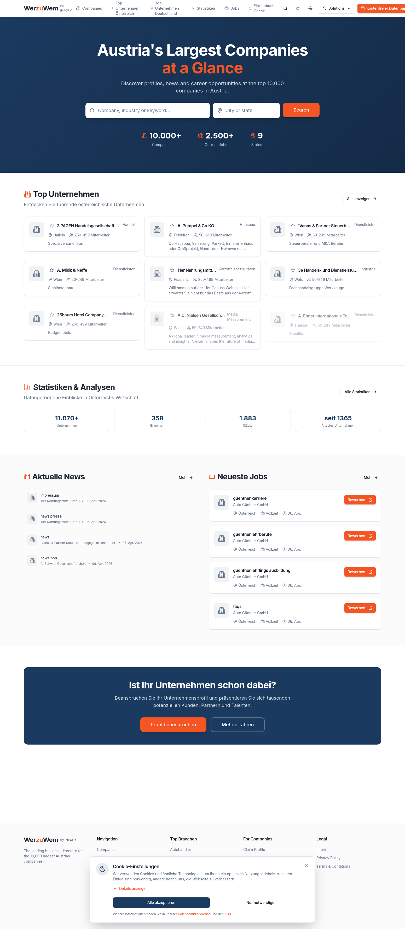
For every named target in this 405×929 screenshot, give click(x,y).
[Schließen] (306, 866)
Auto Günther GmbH (250, 504)
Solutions (336, 8)
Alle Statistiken (361, 392)
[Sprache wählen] (310, 8)
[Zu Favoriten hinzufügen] (51, 225)
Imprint (322, 849)
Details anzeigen (130, 889)
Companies (89, 8)
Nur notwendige (260, 903)
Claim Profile (254, 849)
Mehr (186, 477)
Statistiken (202, 8)
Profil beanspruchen (173, 724)
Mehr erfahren (238, 724)
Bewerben (360, 499)
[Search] (285, 8)
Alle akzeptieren (161, 903)
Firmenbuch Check (262, 8)
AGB (227, 915)
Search (301, 110)
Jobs (231, 8)
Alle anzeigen (362, 198)
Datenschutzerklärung (194, 915)
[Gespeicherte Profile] (298, 8)
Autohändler (180, 849)
